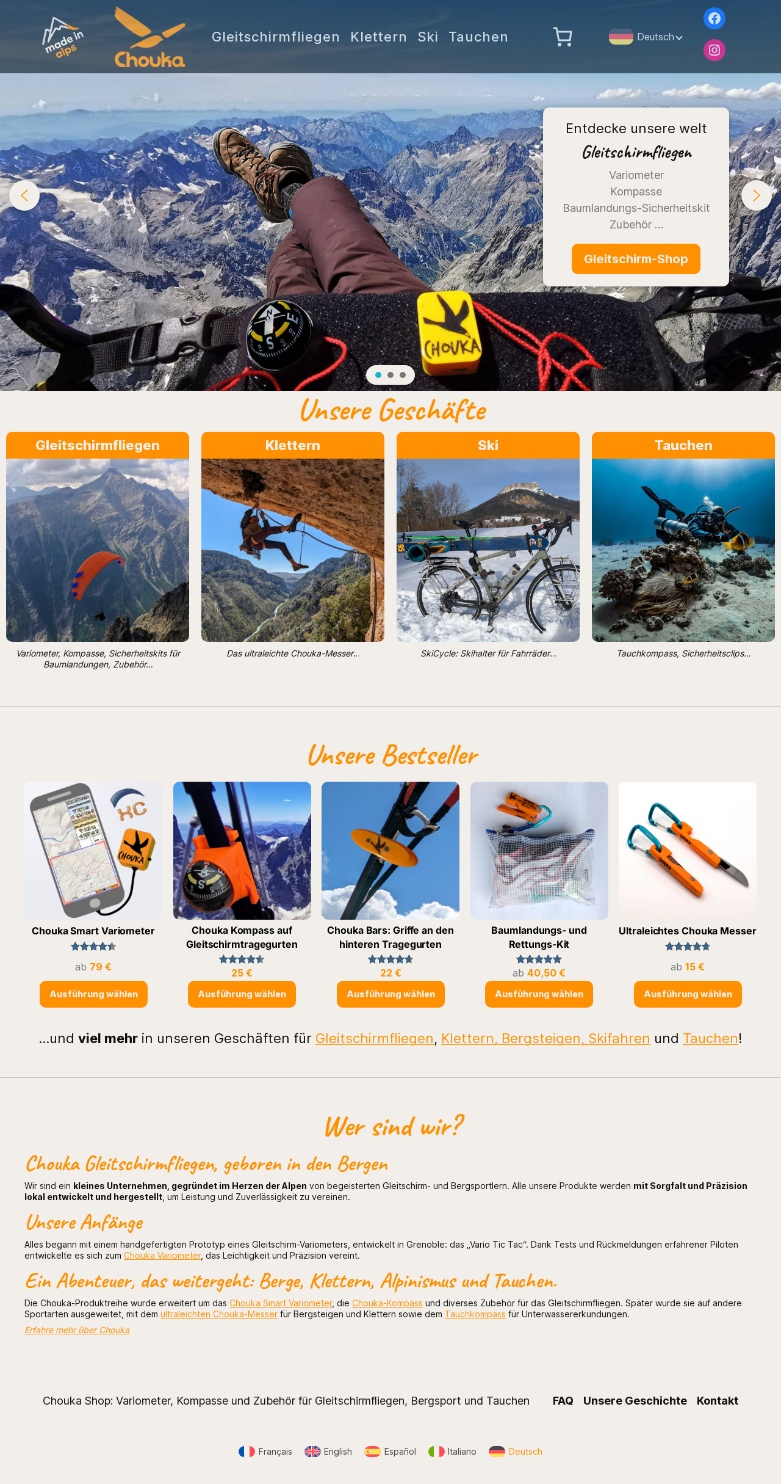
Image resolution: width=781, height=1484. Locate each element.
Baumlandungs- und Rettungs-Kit (538, 937)
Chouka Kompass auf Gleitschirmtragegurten (242, 937)
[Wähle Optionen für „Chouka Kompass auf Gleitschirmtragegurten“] (242, 994)
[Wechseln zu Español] (390, 1452)
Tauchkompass (475, 1314)
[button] (24, 195)
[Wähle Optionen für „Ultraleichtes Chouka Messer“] (688, 994)
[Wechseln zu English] (328, 1452)
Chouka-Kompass (387, 1303)
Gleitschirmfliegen (97, 445)
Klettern (292, 445)
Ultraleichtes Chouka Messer (687, 931)
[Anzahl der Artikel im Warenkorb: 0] (562, 36)
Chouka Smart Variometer (93, 931)
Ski (488, 445)
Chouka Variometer (162, 1255)
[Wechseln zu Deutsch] (516, 1452)
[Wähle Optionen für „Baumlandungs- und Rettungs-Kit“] (539, 994)
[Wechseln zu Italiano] (452, 1452)
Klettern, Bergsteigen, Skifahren (545, 1038)
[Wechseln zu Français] (265, 1452)
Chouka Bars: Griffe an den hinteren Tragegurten (390, 937)
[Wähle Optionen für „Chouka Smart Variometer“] (94, 994)
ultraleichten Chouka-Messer (219, 1314)
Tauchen (683, 445)
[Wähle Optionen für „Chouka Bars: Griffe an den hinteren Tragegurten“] (391, 994)
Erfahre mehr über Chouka (76, 1330)
